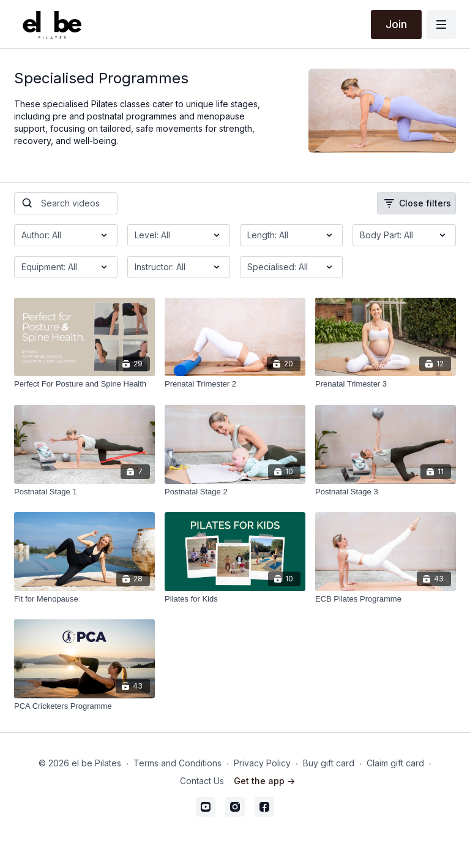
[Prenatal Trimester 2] (235, 384)
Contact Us (202, 781)
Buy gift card (328, 763)
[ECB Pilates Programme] (385, 599)
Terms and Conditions (177, 763)
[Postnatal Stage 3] (385, 492)
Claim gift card (395, 763)
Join (396, 24)
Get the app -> (264, 781)
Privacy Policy (262, 763)
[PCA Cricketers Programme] (84, 706)
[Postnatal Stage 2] (235, 492)
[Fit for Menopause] (84, 599)
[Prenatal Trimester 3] (385, 384)
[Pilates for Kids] (235, 599)
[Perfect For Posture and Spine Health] (84, 384)
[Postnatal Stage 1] (84, 492)
